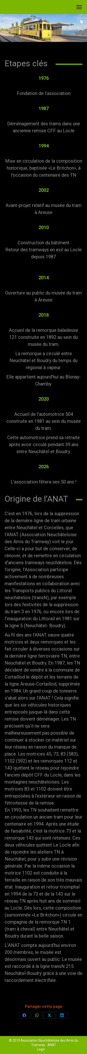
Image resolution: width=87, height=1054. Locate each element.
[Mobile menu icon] (79, 7)
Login (41, 1049)
